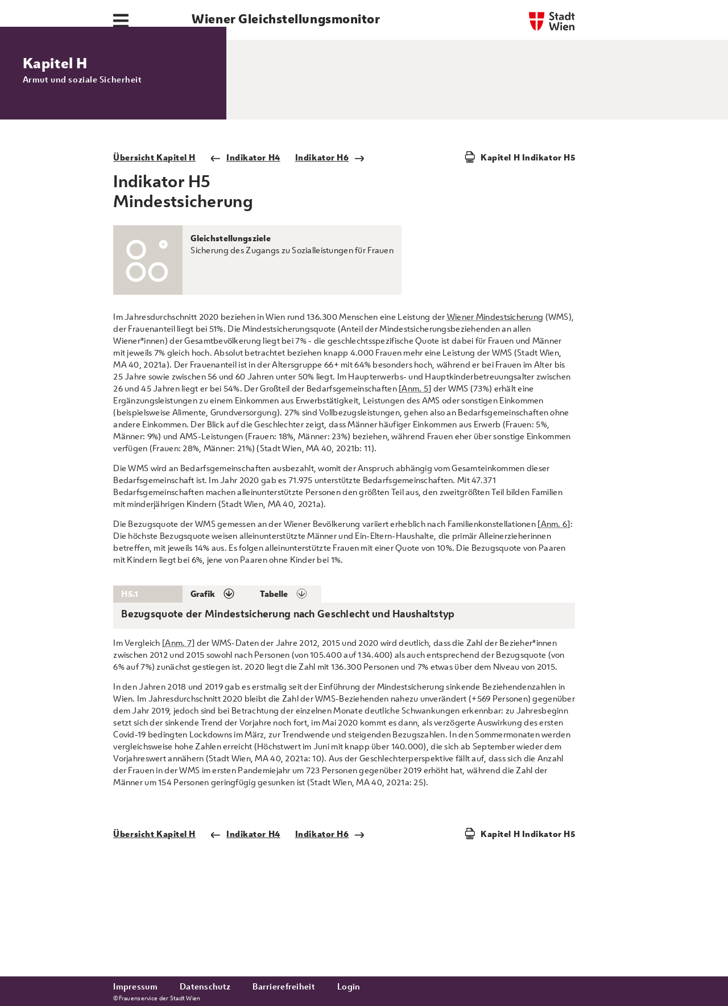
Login (348, 986)
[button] (217, 676)
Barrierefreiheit (284, 986)
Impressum (135, 986)
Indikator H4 (245, 239)
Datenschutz (205, 986)
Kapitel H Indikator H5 (528, 239)
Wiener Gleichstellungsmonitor (286, 18)
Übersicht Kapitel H (154, 239)
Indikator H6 (330, 239)
